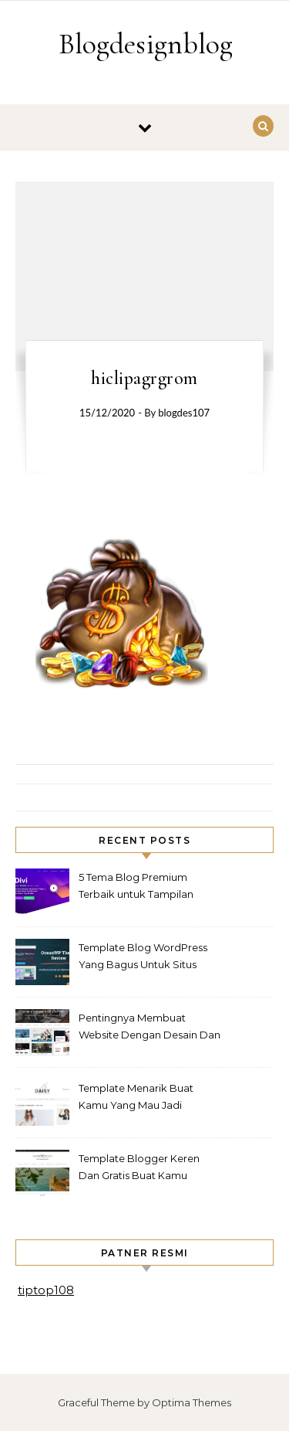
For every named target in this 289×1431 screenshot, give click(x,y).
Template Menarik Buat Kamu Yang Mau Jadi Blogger (136, 1098)
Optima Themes (191, 1402)
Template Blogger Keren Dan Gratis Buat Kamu (139, 1166)
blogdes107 (184, 412)
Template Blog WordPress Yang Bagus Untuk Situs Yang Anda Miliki (143, 957)
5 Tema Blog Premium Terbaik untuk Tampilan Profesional (136, 887)
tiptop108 (46, 1290)
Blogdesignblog (146, 44)
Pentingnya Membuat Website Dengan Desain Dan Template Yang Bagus (149, 1028)
